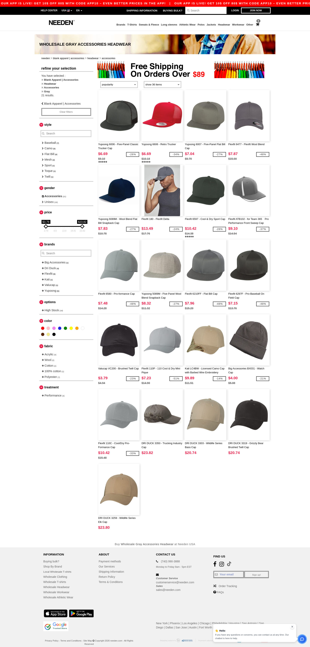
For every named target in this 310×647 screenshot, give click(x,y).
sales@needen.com (168, 586)
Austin (193, 623)
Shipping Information (141, 10)
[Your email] (228, 570)
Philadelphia (219, 619)
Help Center (49, 10)
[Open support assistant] (302, 639)
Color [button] (48, 317)
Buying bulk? (172, 10)
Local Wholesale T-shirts (58, 568)
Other (249, 24)
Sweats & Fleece (149, 24)
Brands (120, 24)
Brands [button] (49, 240)
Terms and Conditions (70, 637)
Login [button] (235, 10)
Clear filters (66, 108)
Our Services (107, 563)
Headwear (224, 24)
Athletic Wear (187, 24)
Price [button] (48, 208)
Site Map (87, 637)
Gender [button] (49, 184)
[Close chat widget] (292, 627)
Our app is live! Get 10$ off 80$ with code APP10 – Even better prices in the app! (188, 3)
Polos (201, 24)
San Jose (181, 623)
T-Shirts (132, 24)
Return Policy (107, 573)
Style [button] (47, 121)
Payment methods (110, 557)
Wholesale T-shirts (54, 578)
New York (162, 619)
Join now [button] (256, 10)
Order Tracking (228, 582)
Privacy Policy (51, 637)
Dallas (169, 623)
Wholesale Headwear (56, 583)
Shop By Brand (52, 563)
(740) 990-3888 (170, 557)
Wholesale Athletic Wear (58, 593)
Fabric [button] (48, 342)
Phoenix (175, 619)
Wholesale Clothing (55, 573)
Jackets (211, 24)
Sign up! (256, 571)
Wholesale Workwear (56, 588)
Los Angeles (189, 619)
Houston (234, 619)
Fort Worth (205, 623)
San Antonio (249, 619)
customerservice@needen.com (175, 578)
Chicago (204, 619)
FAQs (220, 588)
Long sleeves (169, 24)
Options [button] (50, 298)
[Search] (205, 10)
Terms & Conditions (111, 578)
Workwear (238, 24)
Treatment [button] (51, 383)
